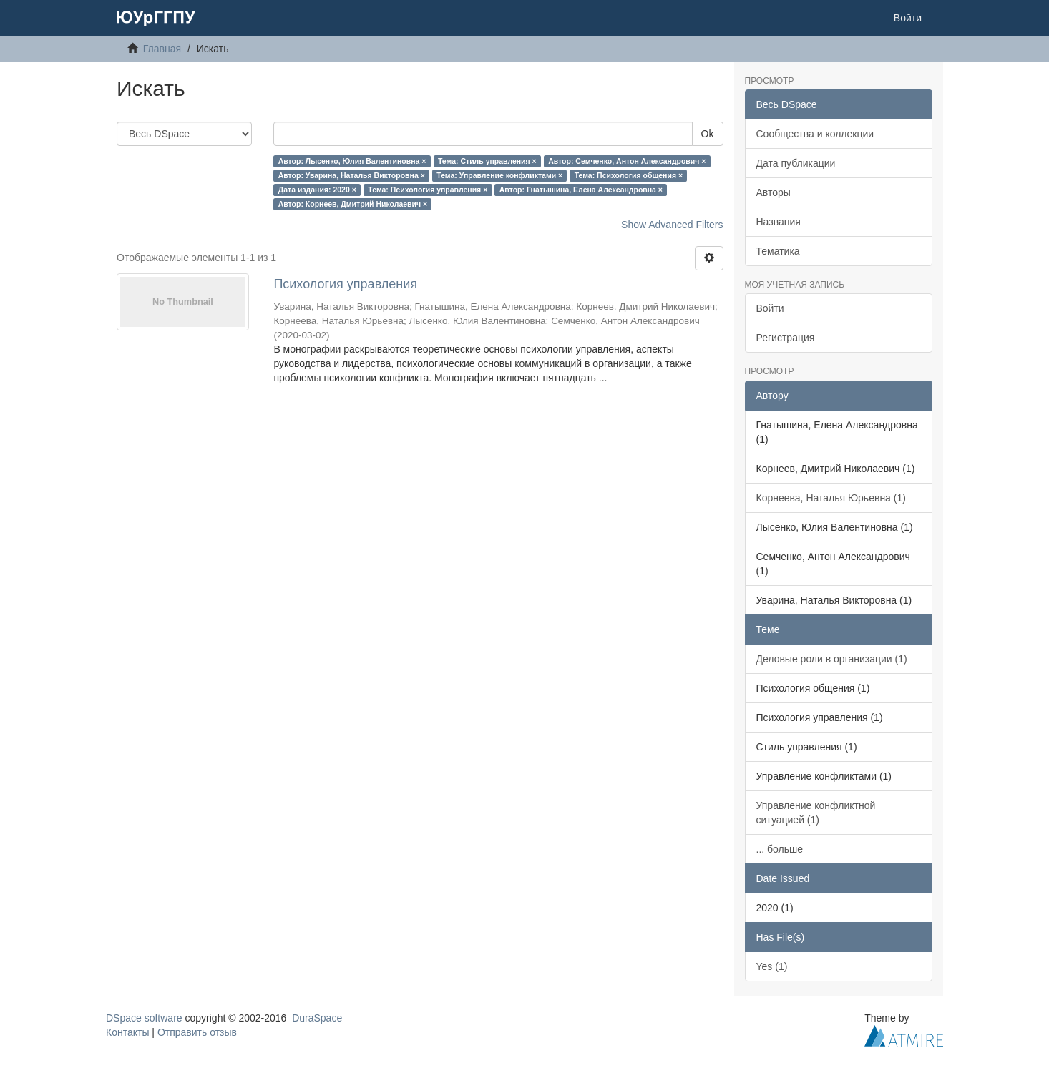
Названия (778, 221)
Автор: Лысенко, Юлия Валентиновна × (352, 161)
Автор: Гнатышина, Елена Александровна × (581, 189)
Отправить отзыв (197, 1032)
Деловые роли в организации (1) (831, 659)
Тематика (778, 251)
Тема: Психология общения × (629, 175)
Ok (707, 133)
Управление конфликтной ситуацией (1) (816, 813)
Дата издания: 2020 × (317, 189)
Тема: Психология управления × (427, 189)
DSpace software (144, 1018)
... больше (780, 849)
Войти (770, 308)
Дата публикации (796, 163)
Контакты (127, 1032)
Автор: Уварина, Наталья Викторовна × (351, 175)
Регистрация (785, 337)
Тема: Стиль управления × (487, 161)
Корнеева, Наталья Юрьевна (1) (831, 498)
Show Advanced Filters (672, 224)
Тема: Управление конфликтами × (499, 175)
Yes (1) (772, 966)
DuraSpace (317, 1018)
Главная (162, 48)
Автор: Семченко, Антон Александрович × (627, 161)
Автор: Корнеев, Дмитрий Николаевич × (353, 204)
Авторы (773, 192)
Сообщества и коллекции (815, 133)
